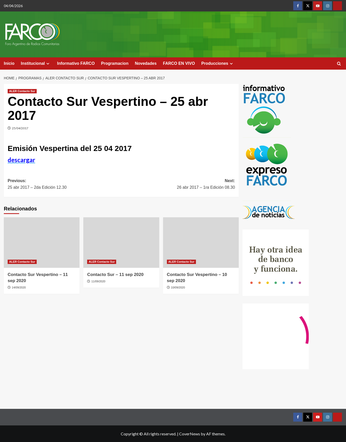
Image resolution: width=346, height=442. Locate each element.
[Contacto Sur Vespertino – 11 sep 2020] (41, 242)
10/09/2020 (178, 287)
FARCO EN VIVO (179, 63)
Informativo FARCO (76, 63)
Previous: (64, 185)
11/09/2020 (98, 281)
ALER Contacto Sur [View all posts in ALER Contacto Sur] (22, 91)
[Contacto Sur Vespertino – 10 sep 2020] (201, 242)
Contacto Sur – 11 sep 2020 (115, 274)
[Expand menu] (48, 63)
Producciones (217, 63)
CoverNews (189, 433)
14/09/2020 (19, 287)
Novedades (145, 63)
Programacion (115, 63)
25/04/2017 (20, 128)
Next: (178, 185)
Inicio (9, 63)
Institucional (36, 63)
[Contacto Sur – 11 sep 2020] (121, 242)
